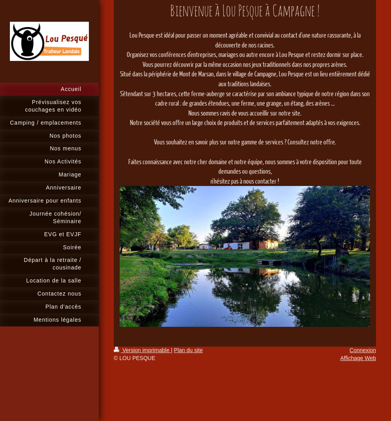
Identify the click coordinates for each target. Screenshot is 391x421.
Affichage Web (358, 358)
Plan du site (188, 350)
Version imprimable (142, 350)
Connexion (363, 350)
